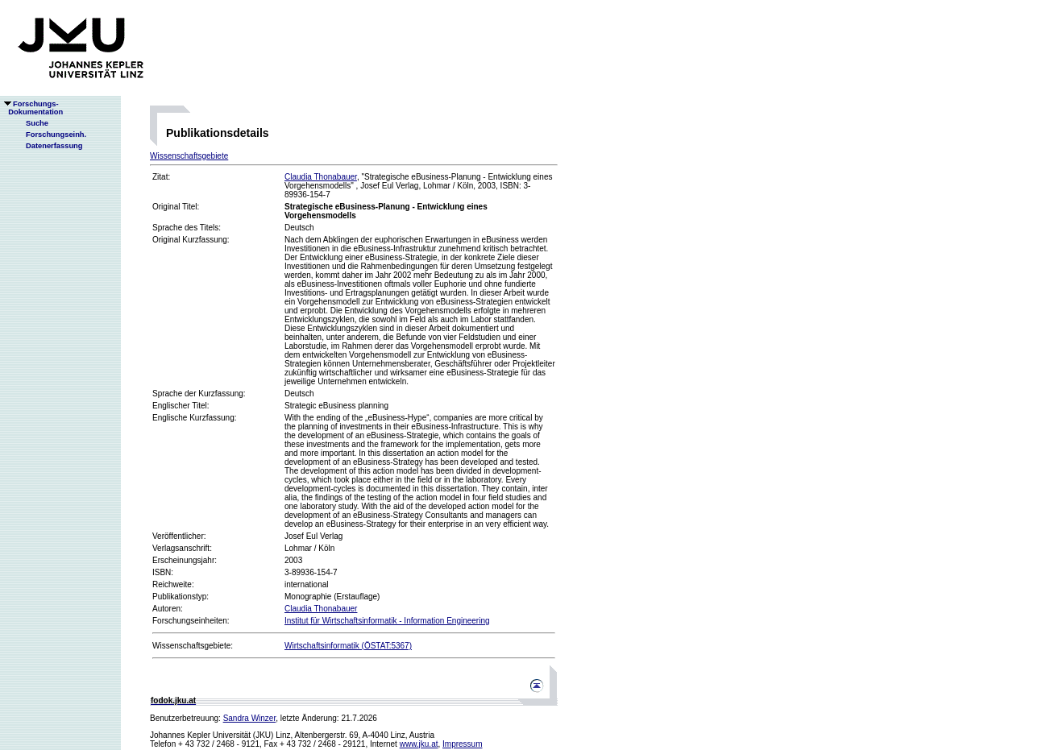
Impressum (462, 744)
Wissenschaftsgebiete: (192, 645)
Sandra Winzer (249, 718)
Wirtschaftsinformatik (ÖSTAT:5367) (348, 645)
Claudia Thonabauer (320, 176)
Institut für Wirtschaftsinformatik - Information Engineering (387, 620)
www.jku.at (419, 744)
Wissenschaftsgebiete (189, 155)
